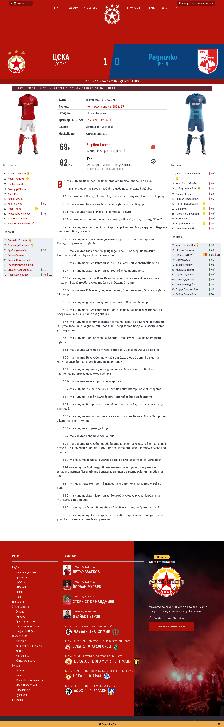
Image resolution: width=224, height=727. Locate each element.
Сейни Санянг (16, 255)
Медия (151, 8)
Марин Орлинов (18, 174)
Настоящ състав (27, 572)
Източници (22, 656)
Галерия (20, 671)
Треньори (21, 577)
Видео (19, 675)
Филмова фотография (29, 680)
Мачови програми (26, 685)
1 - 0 (86, 646)
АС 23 (78, 691)
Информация (134, 8)
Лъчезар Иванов (17, 189)
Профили (21, 582)
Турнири (20, 617)
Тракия (124, 661)
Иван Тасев (14, 208)
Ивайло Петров (86, 616)
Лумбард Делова (17, 250)
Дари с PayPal (107, 724)
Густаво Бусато (20, 240)
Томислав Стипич (98, 120)
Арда (97, 676)
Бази (19, 597)
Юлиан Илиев (15, 198)
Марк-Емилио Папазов (21, 223)
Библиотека (23, 690)
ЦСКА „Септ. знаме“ (91, 661)
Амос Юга (13, 193)
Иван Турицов (19, 178)
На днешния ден (25, 631)
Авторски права (25, 661)
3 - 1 (113, 661)
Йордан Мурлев (87, 586)
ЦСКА (76, 646)
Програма (72, 8)
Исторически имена (196, 3)
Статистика (90, 8)
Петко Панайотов (19, 259)
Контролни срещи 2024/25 (66, 88)
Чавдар (80, 631)
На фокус (69, 556)
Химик (104, 631)
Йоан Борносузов (18, 274)
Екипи (19, 592)
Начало (20, 88)
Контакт (165, 8)
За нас (19, 651)
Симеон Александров (20, 269)
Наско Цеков (15, 184)
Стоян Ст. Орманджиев (93, 601)
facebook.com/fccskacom (171, 617)
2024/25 (44, 88)
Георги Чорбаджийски (21, 264)
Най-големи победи (27, 626)
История (21, 641)
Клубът (58, 8)
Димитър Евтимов (21, 245)
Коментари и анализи (29, 646)
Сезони (32, 88)
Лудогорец (101, 646)
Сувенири (21, 695)
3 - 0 (92, 631)
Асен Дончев (15, 203)
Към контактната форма (171, 626)
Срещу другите (25, 621)
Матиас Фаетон (18, 218)
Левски (100, 691)
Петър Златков (86, 571)
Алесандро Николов (19, 213)
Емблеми (21, 587)
